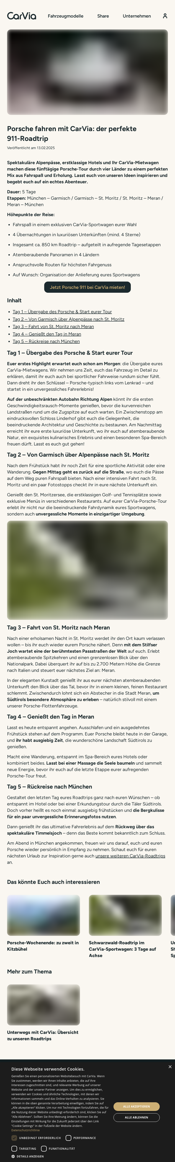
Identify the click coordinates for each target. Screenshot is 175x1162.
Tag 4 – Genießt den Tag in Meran (47, 334)
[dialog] (87, 1112)
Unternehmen (137, 16)
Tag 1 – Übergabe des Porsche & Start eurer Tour (62, 311)
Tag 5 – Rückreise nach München (46, 341)
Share (103, 16)
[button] (60, 1156)
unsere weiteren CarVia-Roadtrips (130, 856)
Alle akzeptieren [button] (136, 1106)
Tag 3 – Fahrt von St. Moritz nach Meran (53, 326)
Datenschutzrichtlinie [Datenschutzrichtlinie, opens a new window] (25, 1130)
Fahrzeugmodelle (65, 16)
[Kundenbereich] (165, 16)
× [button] (170, 1067)
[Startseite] (21, 16)
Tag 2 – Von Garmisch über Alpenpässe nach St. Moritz (68, 319)
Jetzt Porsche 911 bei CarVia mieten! (87, 287)
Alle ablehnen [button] (136, 1117)
